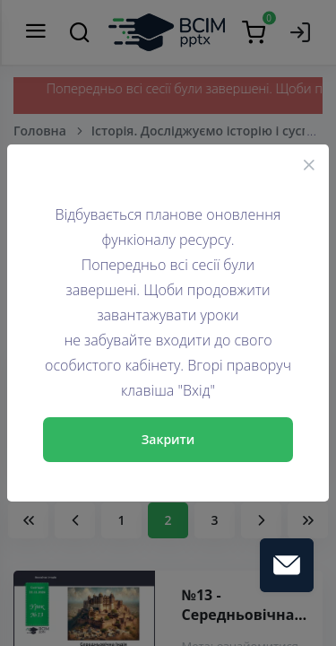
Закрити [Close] (168, 439)
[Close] (309, 164)
